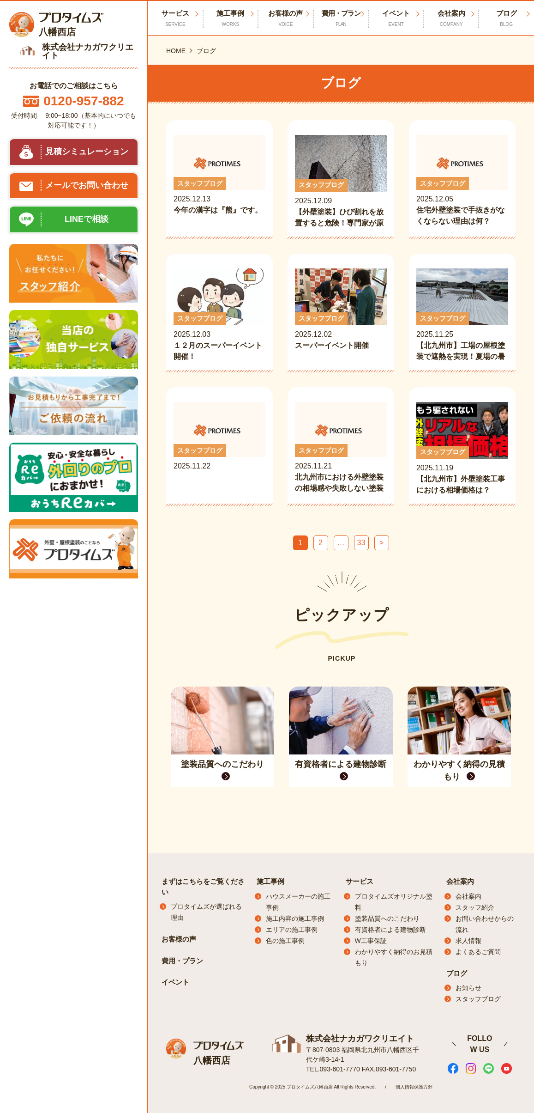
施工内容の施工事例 (295, 918)
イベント (396, 18)
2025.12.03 (219, 315)
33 (361, 543)
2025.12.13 (219, 181)
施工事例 (231, 18)
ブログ (456, 973)
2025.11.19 (462, 449)
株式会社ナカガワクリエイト (360, 1038)
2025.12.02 (341, 315)
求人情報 (468, 940)
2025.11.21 (341, 448)
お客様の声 (286, 18)
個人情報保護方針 (414, 1086)
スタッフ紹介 (475, 907)
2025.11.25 (462, 315)
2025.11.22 (219, 448)
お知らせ (468, 987)
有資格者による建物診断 (390, 929)
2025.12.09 (341, 182)
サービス (359, 881)
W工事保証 (371, 940)
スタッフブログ (478, 999)
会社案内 (451, 18)
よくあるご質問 (478, 951)
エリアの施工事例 (292, 929)
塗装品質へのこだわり (387, 918)
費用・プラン (341, 18)
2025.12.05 (462, 181)
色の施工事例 (285, 940)
